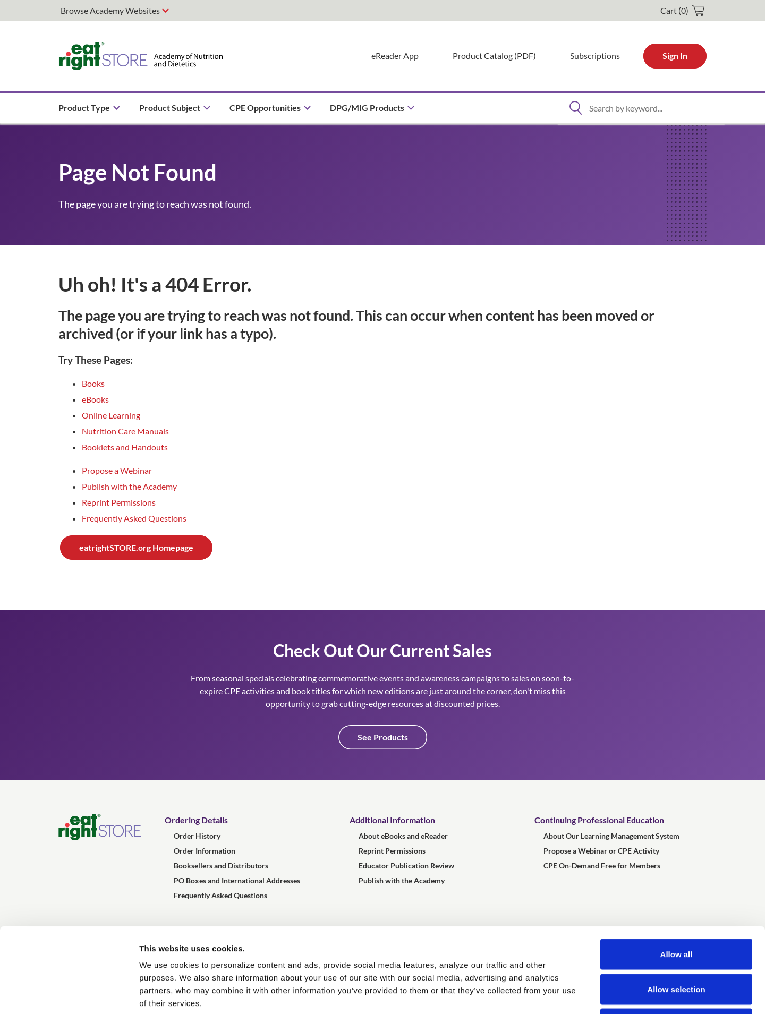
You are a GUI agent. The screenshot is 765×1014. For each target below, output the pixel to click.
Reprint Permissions (119, 502)
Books (93, 383)
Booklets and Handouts (125, 447)
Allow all (676, 874)
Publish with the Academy (129, 486)
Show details (557, 993)
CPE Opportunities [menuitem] (265, 108)
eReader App (395, 55)
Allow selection (676, 909)
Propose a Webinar (117, 470)
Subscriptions (595, 55)
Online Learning (111, 415)
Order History (197, 835)
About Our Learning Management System (611, 835)
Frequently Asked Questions (134, 518)
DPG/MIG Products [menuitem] (367, 108)
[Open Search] (575, 107)
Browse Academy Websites (110, 10)
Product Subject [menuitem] (169, 108)
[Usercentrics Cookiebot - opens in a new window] (68, 993)
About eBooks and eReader (403, 835)
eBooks (95, 399)
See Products (383, 737)
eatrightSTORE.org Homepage (136, 547)
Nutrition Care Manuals (125, 431)
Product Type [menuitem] (84, 108)
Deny (676, 944)
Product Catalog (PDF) (494, 55)
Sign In (674, 55)
